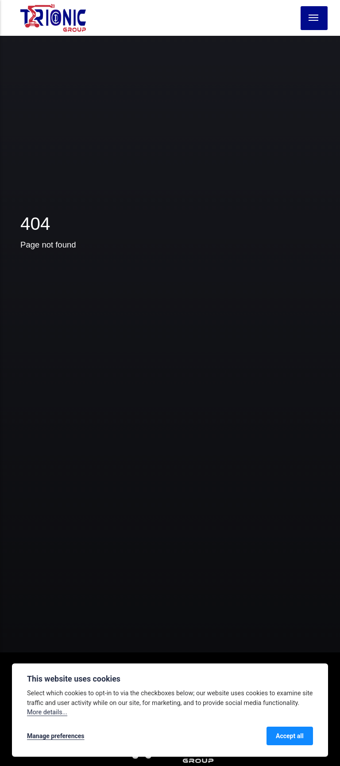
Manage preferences (56, 735)
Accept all (290, 735)
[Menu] (314, 18)
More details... (47, 712)
